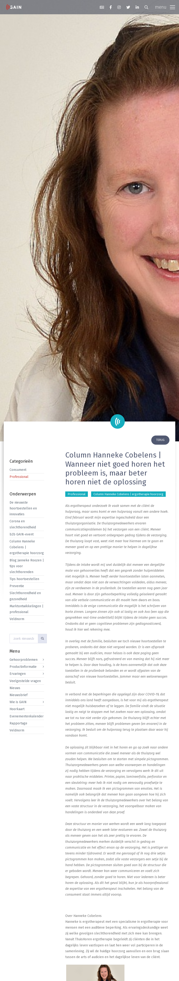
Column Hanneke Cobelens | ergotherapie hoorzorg (27, 547)
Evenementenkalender (27, 716)
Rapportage (18, 723)
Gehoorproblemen (24, 660)
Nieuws (15, 688)
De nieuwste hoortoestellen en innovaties (23, 508)
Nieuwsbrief (19, 695)
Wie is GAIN (18, 702)
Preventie (17, 586)
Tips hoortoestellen (24, 579)
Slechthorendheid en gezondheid (25, 596)
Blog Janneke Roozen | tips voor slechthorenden (27, 566)
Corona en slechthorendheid (23, 524)
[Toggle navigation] (165, 7)
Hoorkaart (17, 709)
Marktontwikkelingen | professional (26, 609)
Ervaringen (18, 674)
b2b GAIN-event (22, 534)
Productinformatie (23, 667)
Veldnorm (17, 619)
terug (160, 440)
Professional (19, 477)
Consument (18, 470)
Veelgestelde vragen (25, 681)
